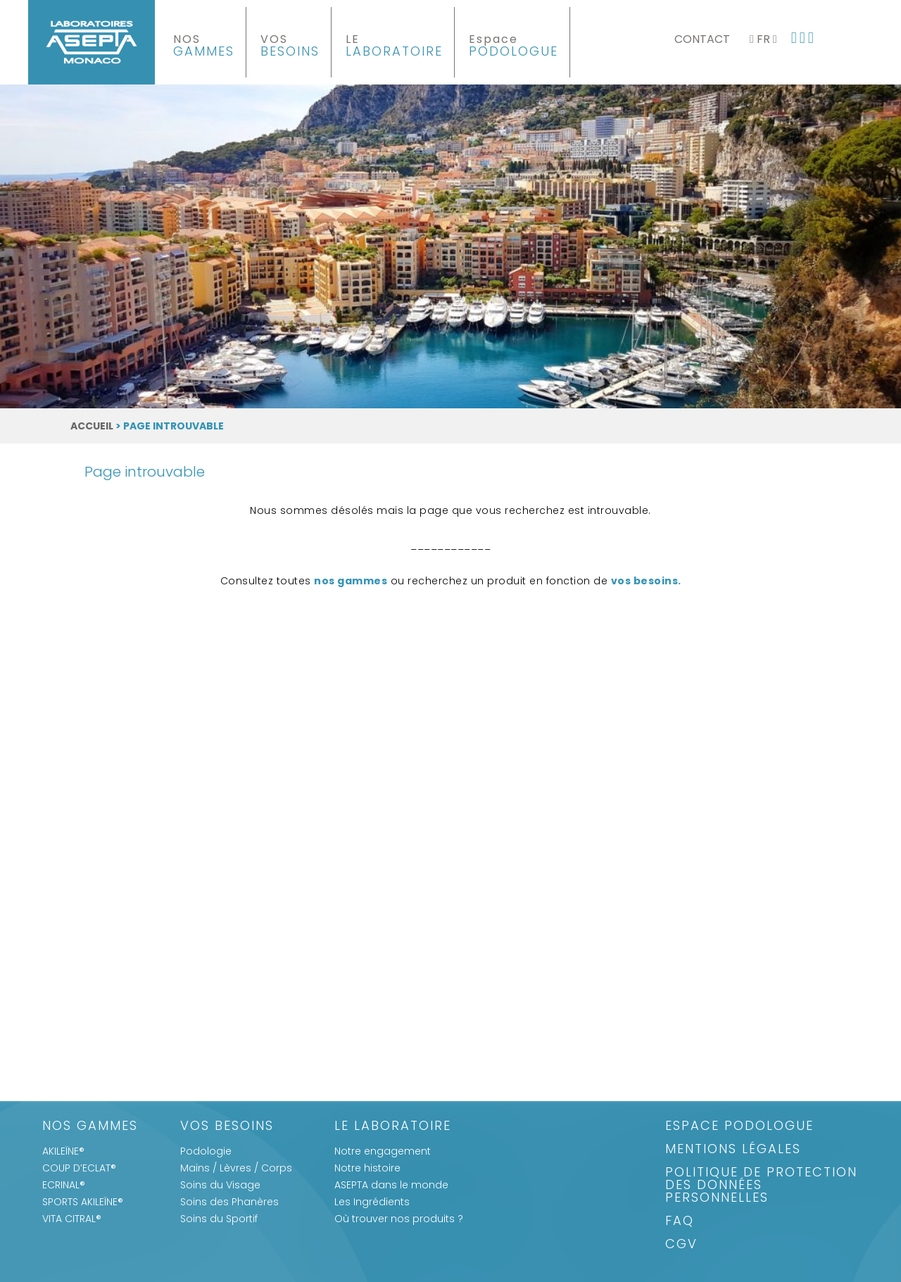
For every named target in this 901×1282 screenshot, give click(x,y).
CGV (681, 1245)
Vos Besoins (227, 1126)
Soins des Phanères (229, 1202)
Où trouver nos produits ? (398, 1219)
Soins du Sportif (219, 1219)
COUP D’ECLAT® (79, 1168)
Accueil (91, 426)
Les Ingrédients (372, 1202)
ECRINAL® (63, 1185)
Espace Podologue (739, 1126)
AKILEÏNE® (63, 1151)
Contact (702, 39)
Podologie (206, 1151)
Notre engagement (382, 1151)
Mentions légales (733, 1150)
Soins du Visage (220, 1185)
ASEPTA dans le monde (391, 1185)
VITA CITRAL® (71, 1219)
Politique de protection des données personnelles (761, 1186)
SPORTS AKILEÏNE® (82, 1202)
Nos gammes (90, 1126)
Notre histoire (367, 1168)
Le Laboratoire (392, 1126)
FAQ (679, 1221)
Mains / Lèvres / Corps (236, 1168)
